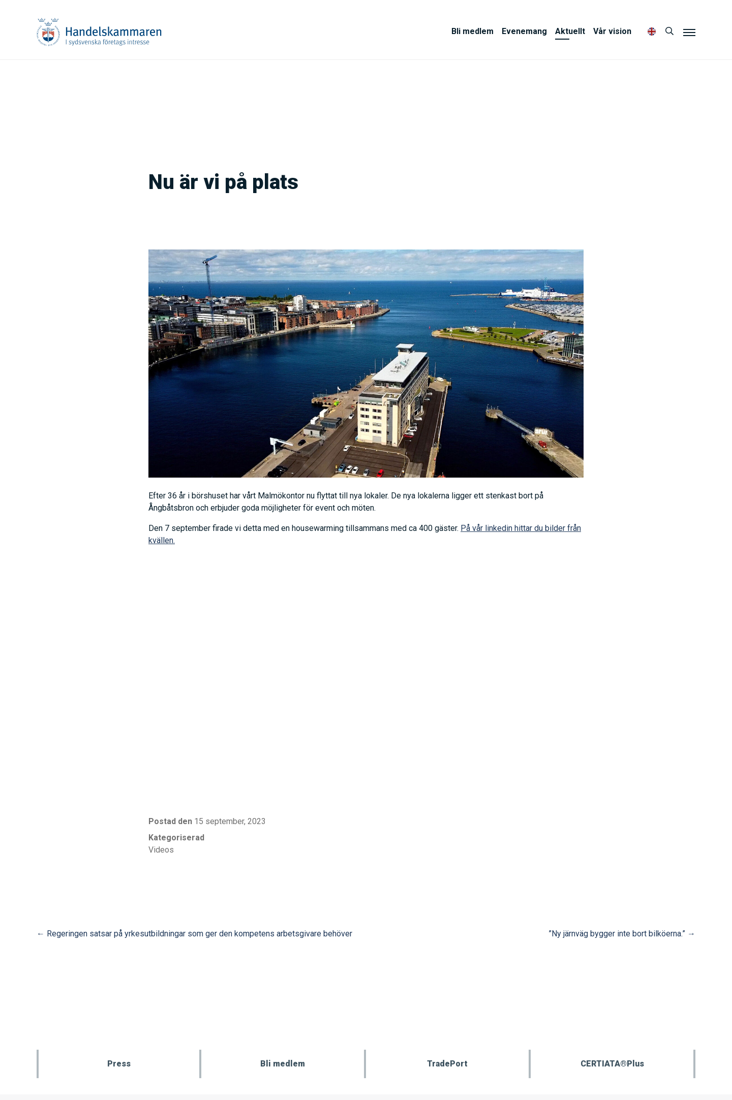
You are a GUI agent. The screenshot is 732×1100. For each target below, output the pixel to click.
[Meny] (689, 32)
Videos (161, 850)
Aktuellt (570, 31)
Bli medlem (472, 31)
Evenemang (524, 31)
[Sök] (669, 31)
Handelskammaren (99, 31)
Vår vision (612, 31)
